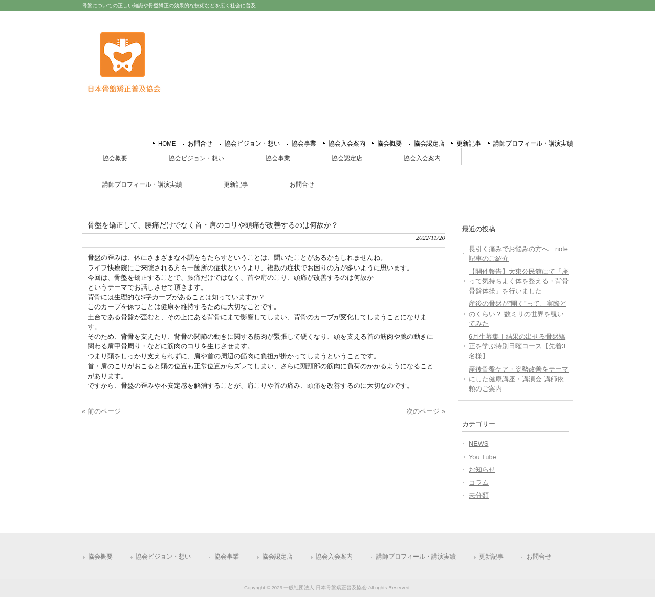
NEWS (478, 443)
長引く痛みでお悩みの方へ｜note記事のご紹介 (518, 253)
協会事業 (304, 143)
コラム (479, 482)
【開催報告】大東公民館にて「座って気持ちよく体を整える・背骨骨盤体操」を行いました (519, 281)
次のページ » (425, 411)
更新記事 (468, 143)
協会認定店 (429, 143)
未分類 (479, 495)
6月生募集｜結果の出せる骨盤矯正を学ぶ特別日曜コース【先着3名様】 (517, 346)
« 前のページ (101, 411)
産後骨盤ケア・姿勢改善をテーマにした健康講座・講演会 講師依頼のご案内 (519, 379)
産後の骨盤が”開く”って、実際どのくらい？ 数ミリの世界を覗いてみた (517, 313)
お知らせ (482, 470)
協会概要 (389, 143)
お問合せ (200, 143)
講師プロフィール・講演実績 (533, 143)
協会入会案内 (347, 143)
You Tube (482, 457)
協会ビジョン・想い (252, 143)
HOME (167, 143)
